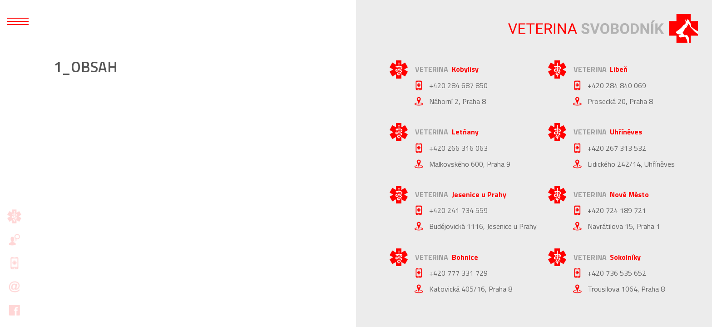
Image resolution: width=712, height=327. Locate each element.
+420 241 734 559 (458, 210)
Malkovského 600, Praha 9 (469, 164)
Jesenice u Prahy (479, 194)
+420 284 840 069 (617, 85)
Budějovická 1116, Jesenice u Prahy (483, 226)
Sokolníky (625, 257)
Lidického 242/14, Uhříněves (631, 164)
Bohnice (465, 257)
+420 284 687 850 (458, 85)
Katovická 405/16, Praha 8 (470, 288)
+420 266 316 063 (458, 148)
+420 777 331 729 (458, 273)
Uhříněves (626, 131)
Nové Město (629, 194)
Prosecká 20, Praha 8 (620, 101)
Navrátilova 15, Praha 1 (624, 226)
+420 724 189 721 (617, 210)
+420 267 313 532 (617, 148)
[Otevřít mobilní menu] (18, 21)
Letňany (465, 131)
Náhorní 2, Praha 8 (457, 101)
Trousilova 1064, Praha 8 (626, 288)
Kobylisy (465, 69)
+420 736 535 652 (617, 273)
